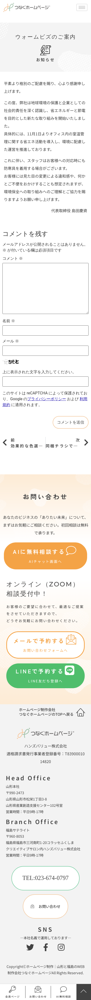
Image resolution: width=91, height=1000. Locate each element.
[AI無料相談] (63, 989)
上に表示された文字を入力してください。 (39, 372)
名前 (8, 321)
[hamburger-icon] (81, 7)
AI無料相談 (63, 996)
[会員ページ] (12, 989)
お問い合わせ (38, 996)
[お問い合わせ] (38, 989)
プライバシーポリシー (46, 399)
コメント (12, 259)
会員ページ (12, 996)
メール (10, 341)
